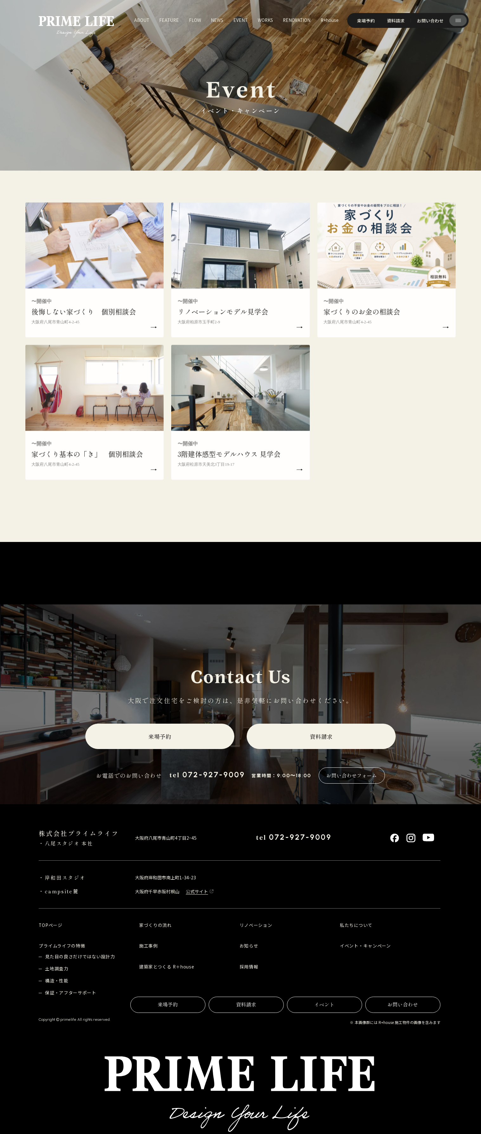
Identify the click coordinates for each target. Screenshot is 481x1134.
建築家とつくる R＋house (166, 966)
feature (169, 20)
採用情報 (249, 966)
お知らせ (249, 945)
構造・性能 (56, 980)
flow (195, 20)
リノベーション (256, 925)
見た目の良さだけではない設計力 (80, 956)
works (265, 20)
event (240, 20)
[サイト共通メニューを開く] (457, 20)
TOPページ (50, 925)
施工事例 (148, 945)
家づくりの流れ (155, 925)
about (141, 20)
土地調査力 (56, 968)
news (217, 20)
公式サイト (197, 891)
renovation (296, 20)
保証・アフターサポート (70, 992)
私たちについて (356, 925)
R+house (330, 20)
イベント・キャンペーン (365, 945)
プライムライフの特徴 (62, 945)
